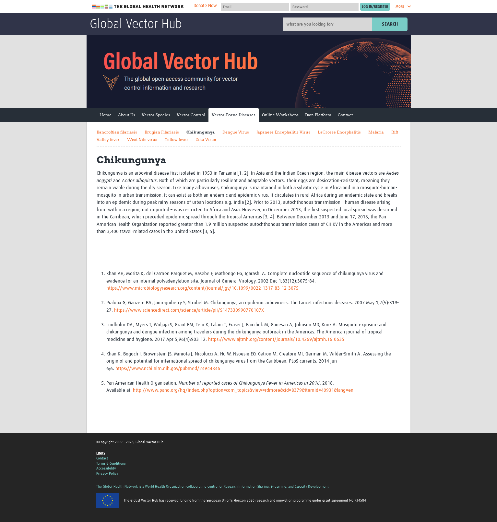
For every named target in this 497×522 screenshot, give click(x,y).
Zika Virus (206, 139)
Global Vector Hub (136, 24)
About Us (126, 114)
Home (106, 114)
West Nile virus (142, 139)
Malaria (376, 132)
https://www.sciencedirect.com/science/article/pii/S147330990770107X (189, 310)
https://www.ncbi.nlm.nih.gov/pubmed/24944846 (167, 368)
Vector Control (191, 114)
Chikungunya (200, 132)
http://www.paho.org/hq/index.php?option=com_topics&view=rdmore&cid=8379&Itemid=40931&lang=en (243, 390)
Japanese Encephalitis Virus (283, 132)
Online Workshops (280, 114)
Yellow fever (176, 139)
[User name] (255, 7)
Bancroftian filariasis (117, 132)
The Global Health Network (138, 6)
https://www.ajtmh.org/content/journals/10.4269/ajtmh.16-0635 (276, 339)
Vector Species (156, 114)
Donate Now (205, 6)
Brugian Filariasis (162, 132)
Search (390, 24)
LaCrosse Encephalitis (339, 132)
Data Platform (318, 114)
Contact (345, 114)
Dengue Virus (235, 132)
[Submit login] (375, 7)
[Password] (324, 7)
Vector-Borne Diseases (233, 114)
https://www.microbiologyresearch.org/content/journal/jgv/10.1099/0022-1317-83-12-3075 (202, 288)
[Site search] (328, 24)
